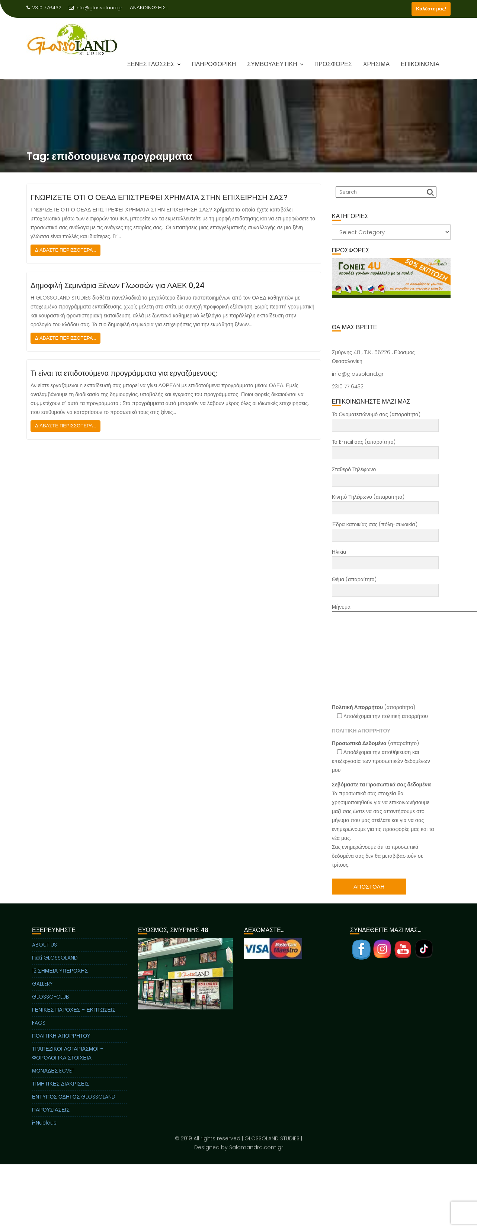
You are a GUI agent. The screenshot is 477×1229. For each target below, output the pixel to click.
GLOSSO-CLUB (50, 1005)
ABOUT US (44, 953)
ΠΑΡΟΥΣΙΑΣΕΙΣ (51, 1118)
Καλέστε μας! (431, 8)
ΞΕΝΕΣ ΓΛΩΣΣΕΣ (151, 64)
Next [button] (444, 278)
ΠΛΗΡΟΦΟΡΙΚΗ (214, 64)
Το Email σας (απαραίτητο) (385, 447)
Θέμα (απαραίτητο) (385, 585)
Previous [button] (338, 278)
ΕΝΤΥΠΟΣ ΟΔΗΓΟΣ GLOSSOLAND (73, 1105)
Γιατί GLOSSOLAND (55, 966)
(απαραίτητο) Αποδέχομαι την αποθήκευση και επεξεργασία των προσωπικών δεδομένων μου (381, 757)
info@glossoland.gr (95, 7)
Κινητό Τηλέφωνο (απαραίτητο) (385, 502)
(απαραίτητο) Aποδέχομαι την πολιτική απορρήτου (380, 712)
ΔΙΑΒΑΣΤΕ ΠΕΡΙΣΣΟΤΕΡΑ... (65, 249)
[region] (391, 287)
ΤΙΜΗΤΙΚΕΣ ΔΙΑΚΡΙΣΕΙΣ (60, 1092)
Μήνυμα (385, 650)
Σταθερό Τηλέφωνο (385, 475)
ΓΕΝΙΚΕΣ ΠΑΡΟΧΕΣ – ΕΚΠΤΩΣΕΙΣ (73, 1018)
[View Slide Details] (391, 278)
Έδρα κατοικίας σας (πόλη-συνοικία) (385, 530)
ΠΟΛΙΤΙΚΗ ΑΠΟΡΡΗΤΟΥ (61, 1044)
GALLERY (42, 992)
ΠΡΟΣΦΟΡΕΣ (333, 64)
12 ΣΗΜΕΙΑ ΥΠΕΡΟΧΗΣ (60, 979)
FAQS (38, 1031)
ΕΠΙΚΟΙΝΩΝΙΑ (420, 64)
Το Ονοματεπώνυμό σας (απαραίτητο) (385, 420)
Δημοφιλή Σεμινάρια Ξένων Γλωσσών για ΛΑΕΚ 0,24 (118, 285)
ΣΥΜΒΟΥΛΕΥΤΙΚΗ (272, 64)
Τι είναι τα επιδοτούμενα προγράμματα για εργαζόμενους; (124, 373)
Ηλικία (385, 557)
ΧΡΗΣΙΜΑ (376, 64)
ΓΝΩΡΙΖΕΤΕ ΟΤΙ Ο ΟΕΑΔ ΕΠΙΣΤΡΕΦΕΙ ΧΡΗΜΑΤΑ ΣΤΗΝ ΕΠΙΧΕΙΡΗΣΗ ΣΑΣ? (159, 197)
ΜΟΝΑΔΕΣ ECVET (53, 1079)
